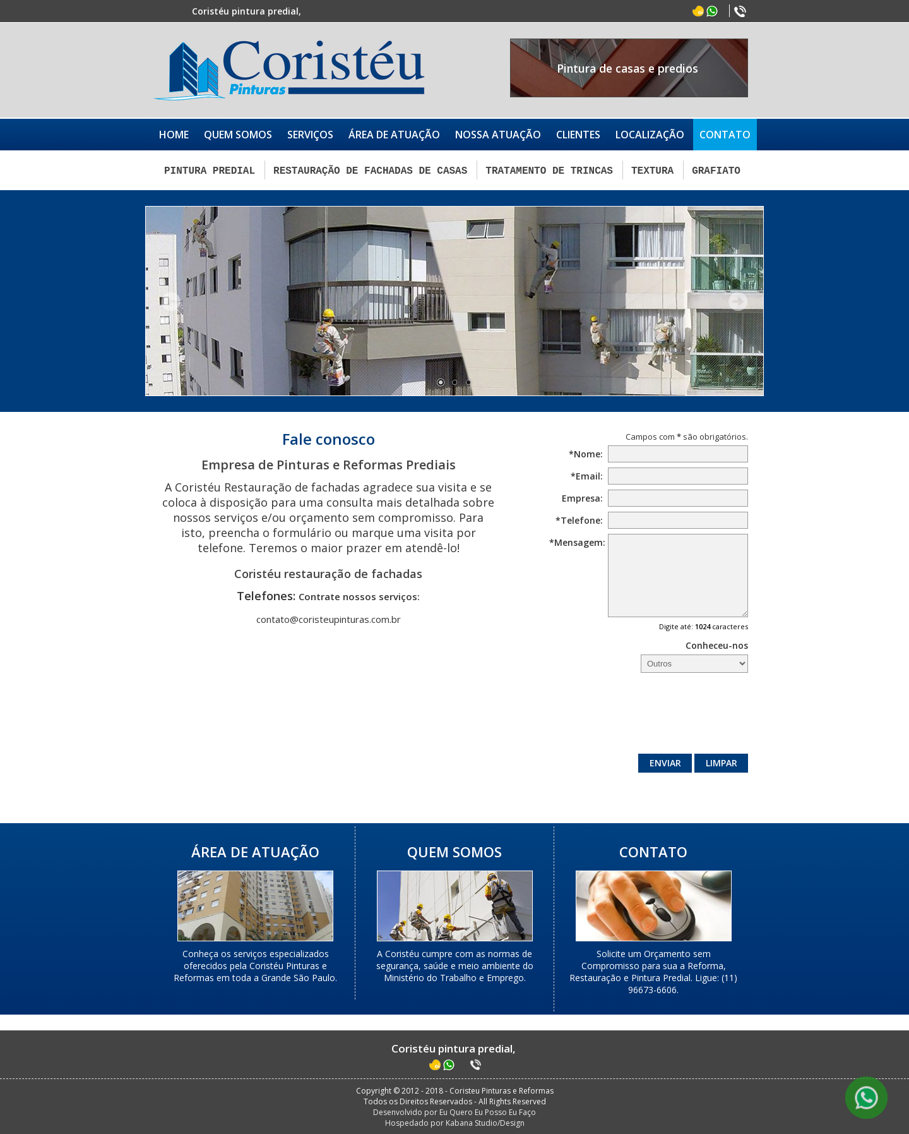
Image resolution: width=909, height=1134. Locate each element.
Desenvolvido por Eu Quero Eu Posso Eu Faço (454, 1111)
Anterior (171, 300)
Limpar (721, 762)
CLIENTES (578, 135)
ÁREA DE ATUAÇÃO (394, 135)
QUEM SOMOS (238, 135)
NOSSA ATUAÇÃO (498, 135)
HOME (174, 135)
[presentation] (652, 715)
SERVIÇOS (310, 135)
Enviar (665, 762)
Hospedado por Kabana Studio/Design (455, 1122)
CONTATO (725, 135)
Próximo (737, 300)
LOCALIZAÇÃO (649, 135)
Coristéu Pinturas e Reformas (289, 70)
